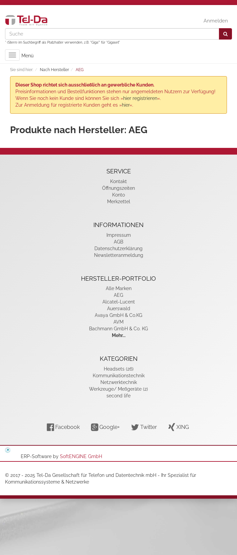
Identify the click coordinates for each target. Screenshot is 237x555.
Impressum (118, 235)
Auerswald (118, 308)
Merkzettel (118, 201)
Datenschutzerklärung (118, 248)
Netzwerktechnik (118, 382)
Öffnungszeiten (118, 188)
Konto (118, 195)
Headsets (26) (119, 369)
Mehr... (119, 335)
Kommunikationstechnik (119, 375)
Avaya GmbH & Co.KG (118, 315)
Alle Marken (119, 288)
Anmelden (216, 21)
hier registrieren (140, 98)
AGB (118, 241)
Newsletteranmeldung (118, 255)
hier (126, 105)
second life (118, 395)
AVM (118, 322)
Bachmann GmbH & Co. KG (118, 328)
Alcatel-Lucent (118, 301)
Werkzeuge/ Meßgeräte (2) (118, 389)
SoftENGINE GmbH (81, 456)
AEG (118, 295)
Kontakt (118, 181)
